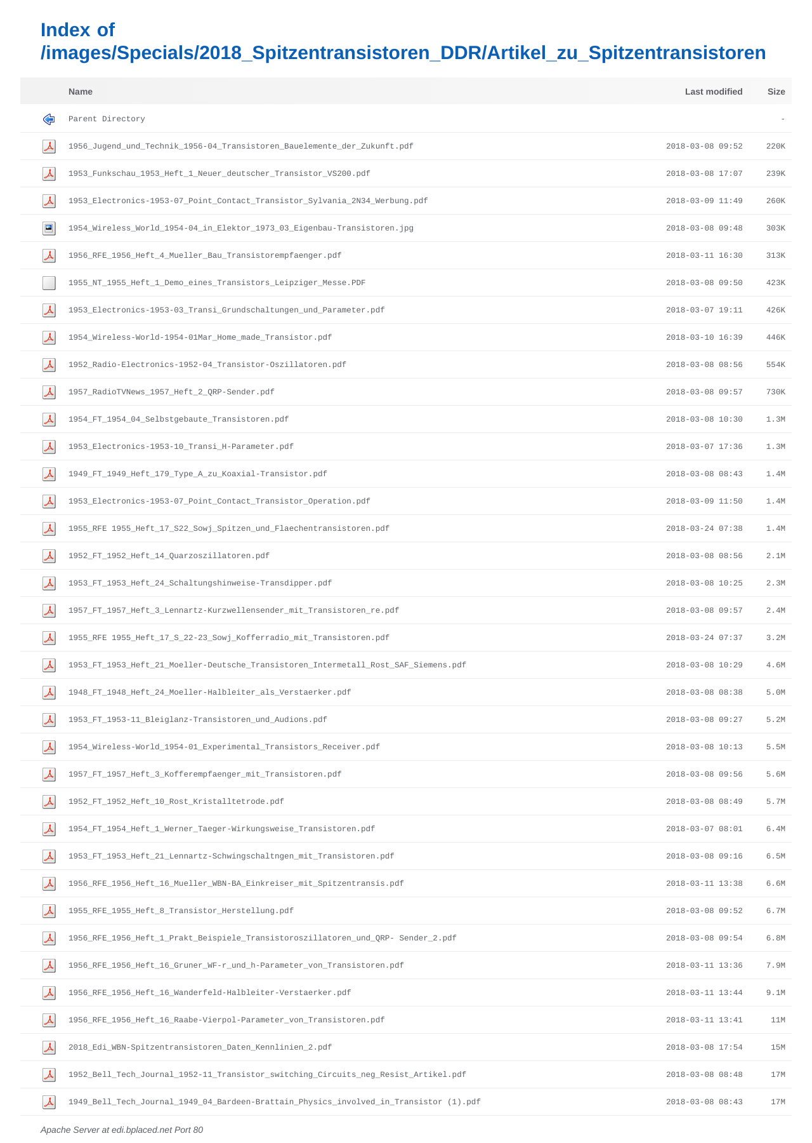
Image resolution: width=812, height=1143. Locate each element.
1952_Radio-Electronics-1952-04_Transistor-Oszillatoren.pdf (207, 365)
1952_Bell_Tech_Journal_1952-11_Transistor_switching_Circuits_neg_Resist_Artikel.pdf (267, 1075)
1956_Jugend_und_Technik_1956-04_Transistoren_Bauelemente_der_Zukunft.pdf (241, 146)
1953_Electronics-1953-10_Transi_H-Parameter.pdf (181, 447)
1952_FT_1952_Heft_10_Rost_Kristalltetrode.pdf (176, 802)
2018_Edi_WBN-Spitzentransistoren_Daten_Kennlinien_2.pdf (200, 1047)
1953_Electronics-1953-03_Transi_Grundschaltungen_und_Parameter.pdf (227, 310)
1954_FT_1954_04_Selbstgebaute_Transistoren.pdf (179, 419)
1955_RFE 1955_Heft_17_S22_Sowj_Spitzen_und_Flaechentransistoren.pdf (229, 529)
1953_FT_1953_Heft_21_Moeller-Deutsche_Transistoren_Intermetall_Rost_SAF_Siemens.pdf (267, 665)
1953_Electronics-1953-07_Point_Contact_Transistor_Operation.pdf (219, 501)
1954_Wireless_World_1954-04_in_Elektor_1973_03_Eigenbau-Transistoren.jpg (241, 228)
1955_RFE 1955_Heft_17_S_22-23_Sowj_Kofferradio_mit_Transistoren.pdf (229, 638)
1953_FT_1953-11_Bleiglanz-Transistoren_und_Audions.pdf (198, 720)
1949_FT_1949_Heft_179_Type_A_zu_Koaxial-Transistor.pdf (198, 474)
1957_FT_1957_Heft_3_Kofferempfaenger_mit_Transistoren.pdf (205, 774)
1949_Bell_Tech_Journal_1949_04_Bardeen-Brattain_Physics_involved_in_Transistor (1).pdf (275, 1102)
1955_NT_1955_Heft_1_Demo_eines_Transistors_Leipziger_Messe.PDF (217, 283)
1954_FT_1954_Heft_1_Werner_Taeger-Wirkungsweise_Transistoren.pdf (222, 829)
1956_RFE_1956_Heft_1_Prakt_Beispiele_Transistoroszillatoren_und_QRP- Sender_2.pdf (263, 938)
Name (81, 91)
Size (776, 91)
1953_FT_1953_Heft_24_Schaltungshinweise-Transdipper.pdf (200, 583)
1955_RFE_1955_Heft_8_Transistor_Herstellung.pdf (181, 911)
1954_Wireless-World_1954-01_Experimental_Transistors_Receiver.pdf (224, 747)
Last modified (714, 91)
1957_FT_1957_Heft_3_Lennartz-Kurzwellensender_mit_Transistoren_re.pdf (234, 610)
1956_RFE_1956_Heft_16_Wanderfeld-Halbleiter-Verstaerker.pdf (210, 993)
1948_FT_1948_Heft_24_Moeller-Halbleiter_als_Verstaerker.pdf (210, 692)
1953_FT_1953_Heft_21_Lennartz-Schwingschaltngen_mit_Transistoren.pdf (232, 856)
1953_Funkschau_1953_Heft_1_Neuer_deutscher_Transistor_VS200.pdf (219, 174)
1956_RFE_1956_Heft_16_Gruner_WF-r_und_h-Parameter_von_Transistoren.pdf (236, 965)
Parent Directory (107, 119)
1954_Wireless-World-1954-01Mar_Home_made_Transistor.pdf (200, 337)
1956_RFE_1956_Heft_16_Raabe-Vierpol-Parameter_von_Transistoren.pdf (227, 1020)
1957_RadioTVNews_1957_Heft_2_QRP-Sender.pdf (172, 392)
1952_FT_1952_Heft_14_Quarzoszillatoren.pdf (169, 556)
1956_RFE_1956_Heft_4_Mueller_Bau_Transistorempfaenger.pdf (205, 255)
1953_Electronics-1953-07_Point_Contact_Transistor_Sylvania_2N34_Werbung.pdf (248, 201)
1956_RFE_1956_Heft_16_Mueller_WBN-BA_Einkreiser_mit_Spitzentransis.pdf (236, 883)
